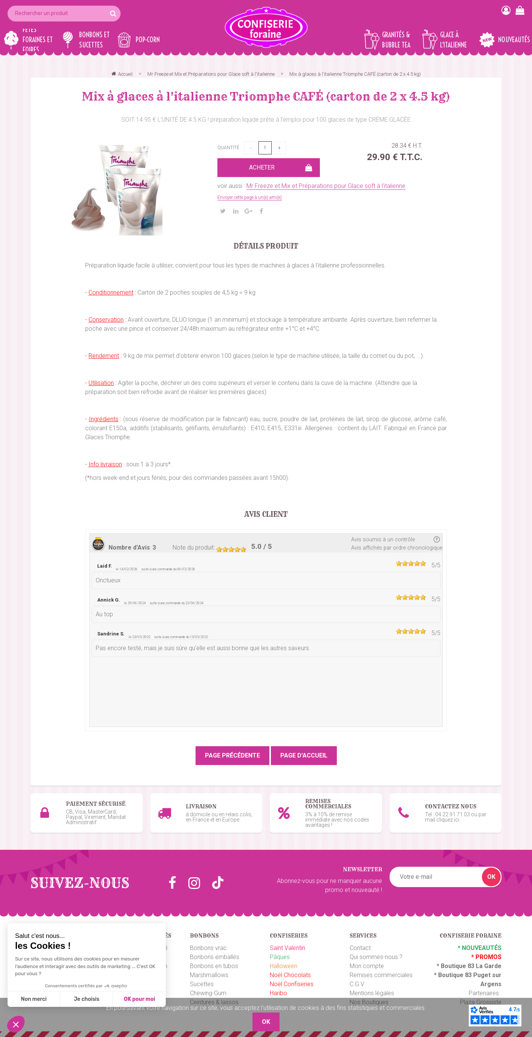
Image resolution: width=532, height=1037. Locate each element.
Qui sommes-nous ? (376, 957)
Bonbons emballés (214, 957)
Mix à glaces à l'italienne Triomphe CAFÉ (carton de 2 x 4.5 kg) (266, 96)
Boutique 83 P (457, 975)
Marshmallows (209, 975)
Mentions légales (372, 993)
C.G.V (357, 984)
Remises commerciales (381, 975)
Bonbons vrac (208, 947)
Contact (360, 947)
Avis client (266, 514)
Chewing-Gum (208, 993)
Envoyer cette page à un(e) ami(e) (249, 197)
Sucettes (202, 984)
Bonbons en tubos (214, 966)
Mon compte (367, 966)
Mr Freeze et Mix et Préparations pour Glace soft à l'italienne (325, 185)
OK (491, 876)
